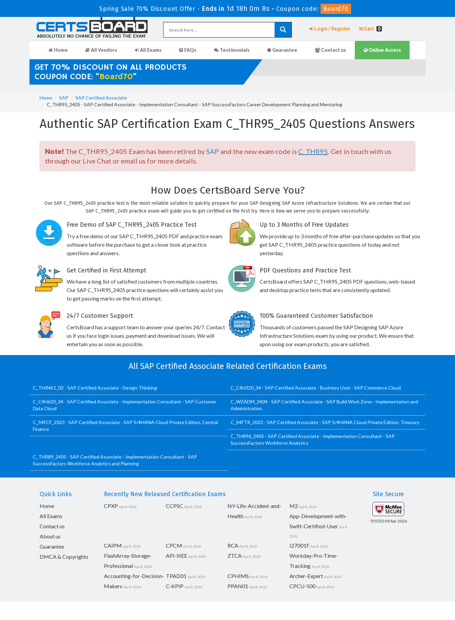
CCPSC (174, 506)
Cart (370, 28)
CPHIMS (238, 576)
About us (50, 536)
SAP (63, 98)
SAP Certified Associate (101, 98)
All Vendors (101, 50)
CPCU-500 (302, 586)
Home (58, 50)
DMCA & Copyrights (64, 556)
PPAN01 (238, 586)
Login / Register (329, 28)
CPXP (111, 506)
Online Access (382, 50)
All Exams (148, 50)
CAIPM (113, 545)
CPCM (174, 545)
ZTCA (235, 555)
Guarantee (282, 50)
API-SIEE (176, 555)
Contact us (330, 50)
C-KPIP (174, 586)
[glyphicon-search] (283, 29)
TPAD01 (176, 576)
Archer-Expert (306, 576)
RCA (233, 545)
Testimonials (232, 50)
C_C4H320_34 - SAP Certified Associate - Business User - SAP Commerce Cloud (316, 388)
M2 (293, 506)
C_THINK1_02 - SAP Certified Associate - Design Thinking (95, 388)
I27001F (299, 545)
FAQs (187, 50)
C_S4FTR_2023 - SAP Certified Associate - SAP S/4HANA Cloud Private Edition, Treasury (325, 422)
